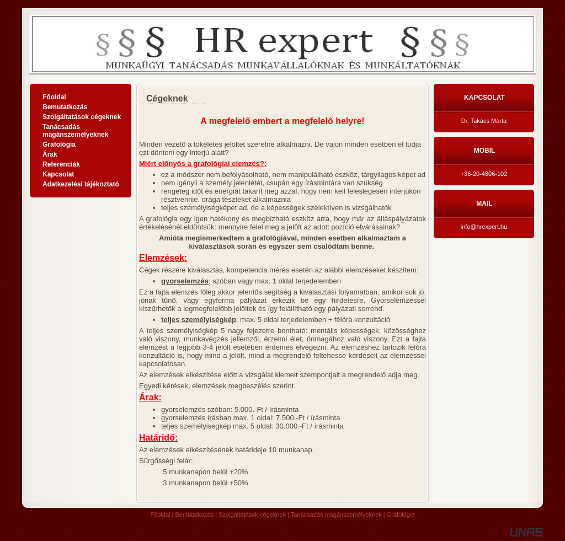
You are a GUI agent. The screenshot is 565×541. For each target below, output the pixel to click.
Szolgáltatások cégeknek (252, 514)
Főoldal (160, 514)
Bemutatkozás (194, 514)
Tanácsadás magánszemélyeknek (336, 514)
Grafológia (401, 514)
